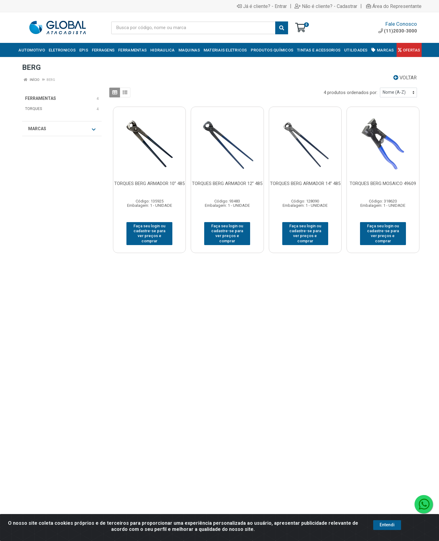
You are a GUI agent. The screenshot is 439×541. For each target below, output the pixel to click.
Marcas (62, 129)
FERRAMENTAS (40, 98)
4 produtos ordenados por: (350, 92)
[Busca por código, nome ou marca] (193, 27)
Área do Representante (394, 6)
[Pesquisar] (281, 27)
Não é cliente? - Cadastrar (326, 6)
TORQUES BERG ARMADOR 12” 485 (227, 183)
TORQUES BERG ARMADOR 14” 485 (305, 183)
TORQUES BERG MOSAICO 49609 (383, 183)
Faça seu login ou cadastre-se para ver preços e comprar (149, 233)
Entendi (387, 524)
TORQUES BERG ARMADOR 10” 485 (149, 183)
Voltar (405, 78)
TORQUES (33, 109)
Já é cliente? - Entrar (262, 6)
